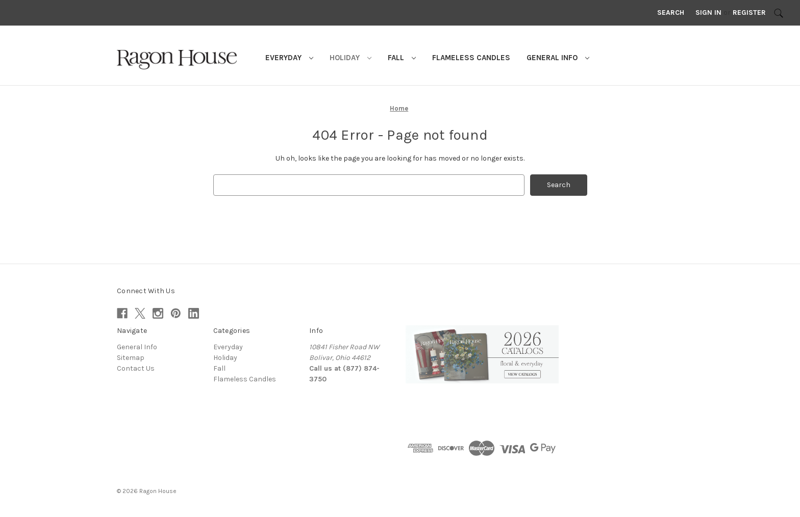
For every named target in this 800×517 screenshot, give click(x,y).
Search (670, 12)
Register (749, 12)
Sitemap (130, 357)
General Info (558, 57)
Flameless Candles (471, 57)
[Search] (778, 12)
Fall (402, 57)
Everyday (289, 57)
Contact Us (136, 368)
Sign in (708, 12)
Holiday (350, 57)
